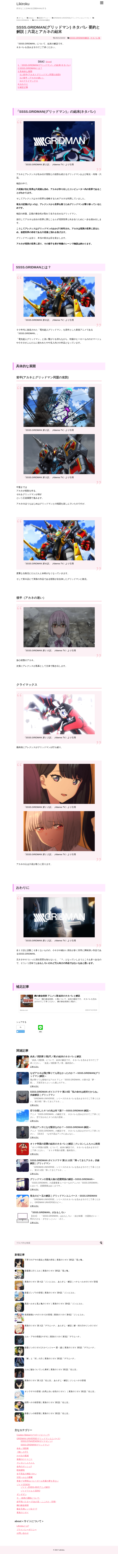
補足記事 (23, 87)
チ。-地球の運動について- (28, 1498)
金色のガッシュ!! (24, 1466)
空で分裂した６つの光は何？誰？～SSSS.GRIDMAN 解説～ (60, 1110)
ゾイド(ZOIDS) (23, 1485)
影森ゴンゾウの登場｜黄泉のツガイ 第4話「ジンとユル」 (50, 1293)
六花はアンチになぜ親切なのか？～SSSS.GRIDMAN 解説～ (60, 1127)
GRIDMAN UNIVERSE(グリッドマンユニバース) (38, 1439)
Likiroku (22, 4)
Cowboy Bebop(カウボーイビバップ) (33, 1435)
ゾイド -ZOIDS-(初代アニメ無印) (35, 1487)
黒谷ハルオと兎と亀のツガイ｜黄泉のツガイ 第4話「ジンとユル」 (54, 1304)
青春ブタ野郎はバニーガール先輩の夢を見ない (38, 1481)
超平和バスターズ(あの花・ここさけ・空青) (36, 1502)
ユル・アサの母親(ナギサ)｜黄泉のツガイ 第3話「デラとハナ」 (53, 1337)
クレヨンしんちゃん (26, 1463)
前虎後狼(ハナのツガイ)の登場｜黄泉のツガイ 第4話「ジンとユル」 (55, 1315)
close (48, 62)
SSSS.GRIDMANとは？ (30, 68)
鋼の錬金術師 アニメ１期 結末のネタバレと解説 (57, 996)
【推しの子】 (23, 1452)
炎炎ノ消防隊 (23, 1448)
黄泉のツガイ (23, 1512)
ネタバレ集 (95, 38)
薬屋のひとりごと (25, 1459)
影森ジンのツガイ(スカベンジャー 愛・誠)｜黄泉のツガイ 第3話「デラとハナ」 (60, 1347)
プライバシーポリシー (27, 1530)
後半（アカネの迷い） (32, 78)
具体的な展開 (25, 71)
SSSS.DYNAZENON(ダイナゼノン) (36, 1441)
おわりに (23, 84)
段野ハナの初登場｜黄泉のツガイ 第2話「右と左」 (47, 1402)
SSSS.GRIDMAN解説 (79, 38)
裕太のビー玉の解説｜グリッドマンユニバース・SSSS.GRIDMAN (63, 1196)
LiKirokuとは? (23, 1526)
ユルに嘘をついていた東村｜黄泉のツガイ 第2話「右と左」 (51, 1369)
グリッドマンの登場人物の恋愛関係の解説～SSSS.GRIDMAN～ (62, 1179)
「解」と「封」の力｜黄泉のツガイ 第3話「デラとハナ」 (50, 1358)
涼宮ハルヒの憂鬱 (25, 1477)
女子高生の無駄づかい (27, 1474)
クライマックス (29, 81)
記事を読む (34, 1067)
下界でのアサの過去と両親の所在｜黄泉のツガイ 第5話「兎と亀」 (54, 1260)
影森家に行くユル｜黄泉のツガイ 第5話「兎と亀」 (47, 1271)
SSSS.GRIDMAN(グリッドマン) (35, 1445)
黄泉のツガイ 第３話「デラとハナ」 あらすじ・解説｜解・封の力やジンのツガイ (61, 1326)
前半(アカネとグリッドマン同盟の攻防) (40, 74)
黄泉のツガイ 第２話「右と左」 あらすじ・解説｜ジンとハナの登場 (55, 1380)
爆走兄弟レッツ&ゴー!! (27, 1509)
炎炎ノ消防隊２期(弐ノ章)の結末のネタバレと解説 (55, 1056)
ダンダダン (22, 1494)
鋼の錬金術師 (23, 1505)
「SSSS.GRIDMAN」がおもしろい (48, 1212)
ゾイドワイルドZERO (30, 1491)
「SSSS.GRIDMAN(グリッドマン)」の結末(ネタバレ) (44, 65)
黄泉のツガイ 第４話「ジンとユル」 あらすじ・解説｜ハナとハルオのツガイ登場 (61, 1282)
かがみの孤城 (23, 1456)
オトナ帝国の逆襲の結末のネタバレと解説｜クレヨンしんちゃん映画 (65, 1144)
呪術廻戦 (21, 1470)
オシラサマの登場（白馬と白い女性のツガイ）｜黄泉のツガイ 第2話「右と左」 (60, 1391)
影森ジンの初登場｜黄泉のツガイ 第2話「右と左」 (47, 1413)
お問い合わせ (23, 1533)
